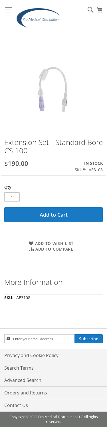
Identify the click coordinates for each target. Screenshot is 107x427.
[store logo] (40, 17)
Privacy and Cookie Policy (31, 355)
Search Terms (19, 368)
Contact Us (16, 405)
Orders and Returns (25, 393)
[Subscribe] (88, 338)
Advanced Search (22, 380)
